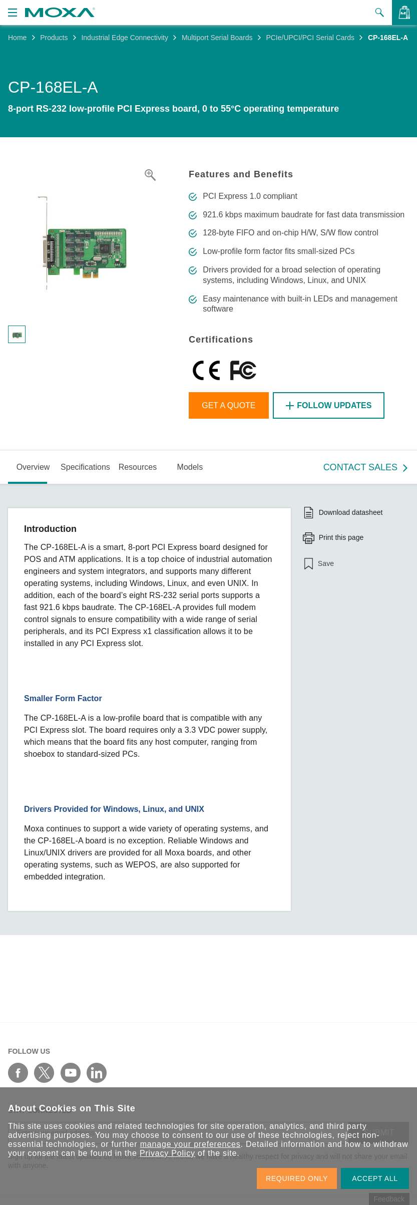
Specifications (85, 467)
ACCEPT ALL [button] (375, 1178)
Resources (138, 467)
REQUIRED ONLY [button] (297, 1178)
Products (54, 38)
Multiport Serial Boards (217, 38)
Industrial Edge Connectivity (124, 38)
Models (190, 467)
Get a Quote (228, 405)
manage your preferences (190, 1144)
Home (17, 38)
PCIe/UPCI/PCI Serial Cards (310, 38)
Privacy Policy (167, 1153)
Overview (33, 467)
